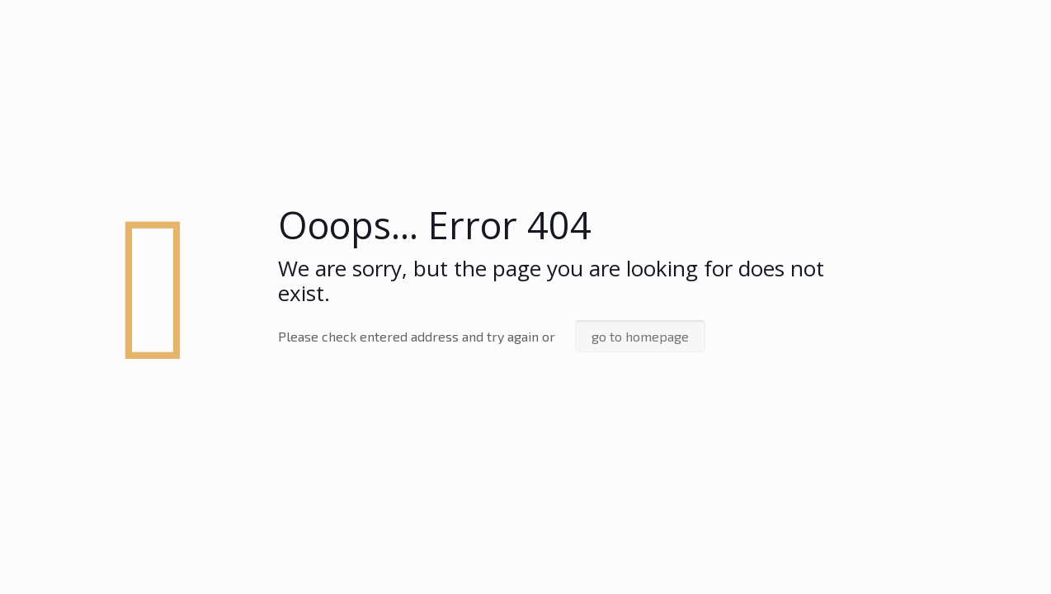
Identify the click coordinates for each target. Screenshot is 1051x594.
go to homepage (640, 336)
